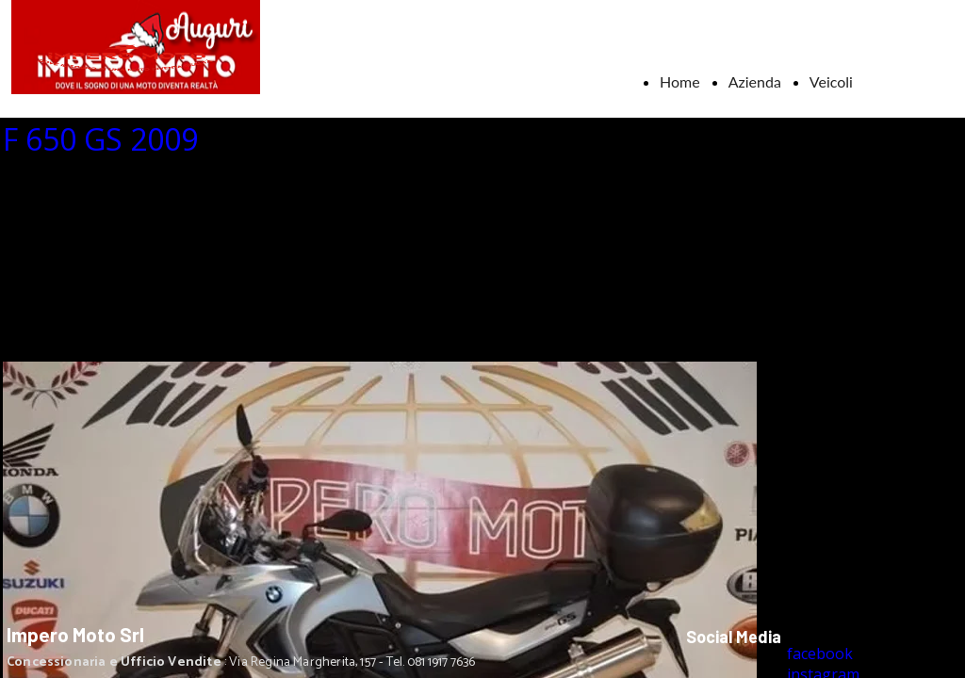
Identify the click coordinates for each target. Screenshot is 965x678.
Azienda (754, 81)
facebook (820, 653)
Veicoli (831, 81)
